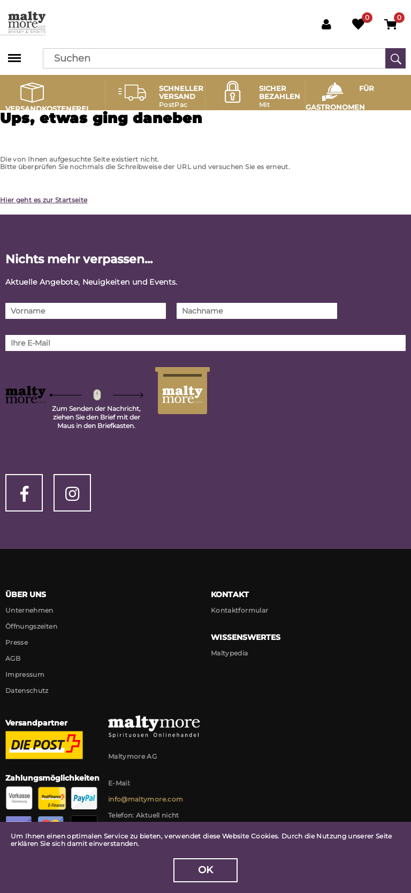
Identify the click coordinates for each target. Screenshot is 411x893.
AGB (12, 658)
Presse (16, 642)
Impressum (24, 674)
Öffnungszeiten (31, 626)
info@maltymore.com (145, 799)
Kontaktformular (239, 610)
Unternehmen (29, 610)
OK (206, 870)
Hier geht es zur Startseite (43, 200)
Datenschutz (27, 690)
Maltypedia (229, 653)
